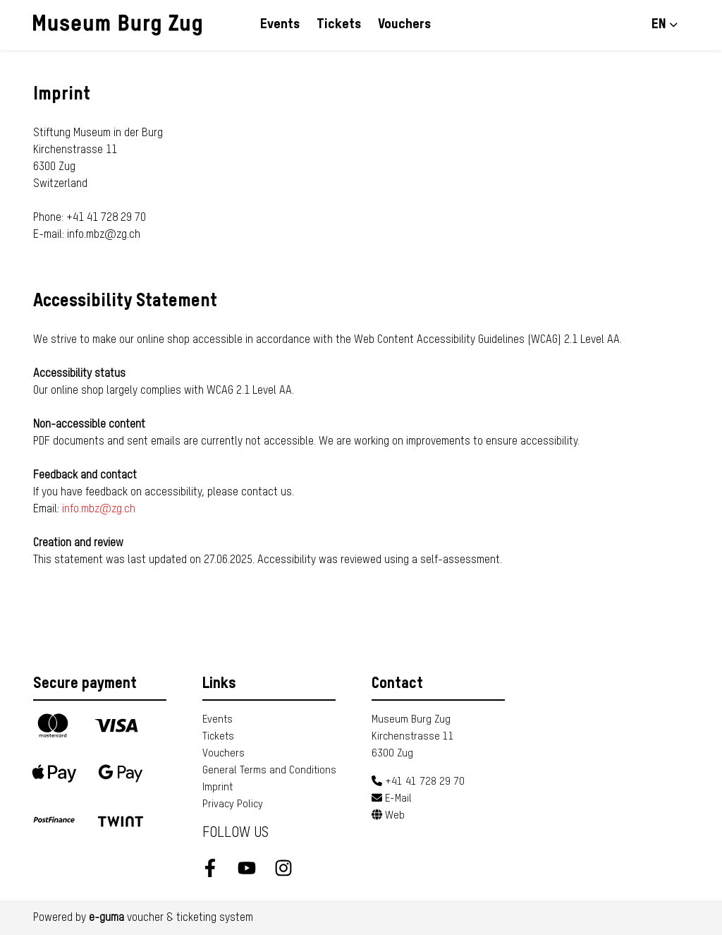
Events (280, 24)
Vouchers (404, 24)
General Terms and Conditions (269, 770)
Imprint (217, 787)
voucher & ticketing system (171, 918)
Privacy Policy (232, 804)
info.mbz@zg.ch (98, 509)
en (658, 24)
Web (388, 815)
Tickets (339, 24)
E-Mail (392, 798)
